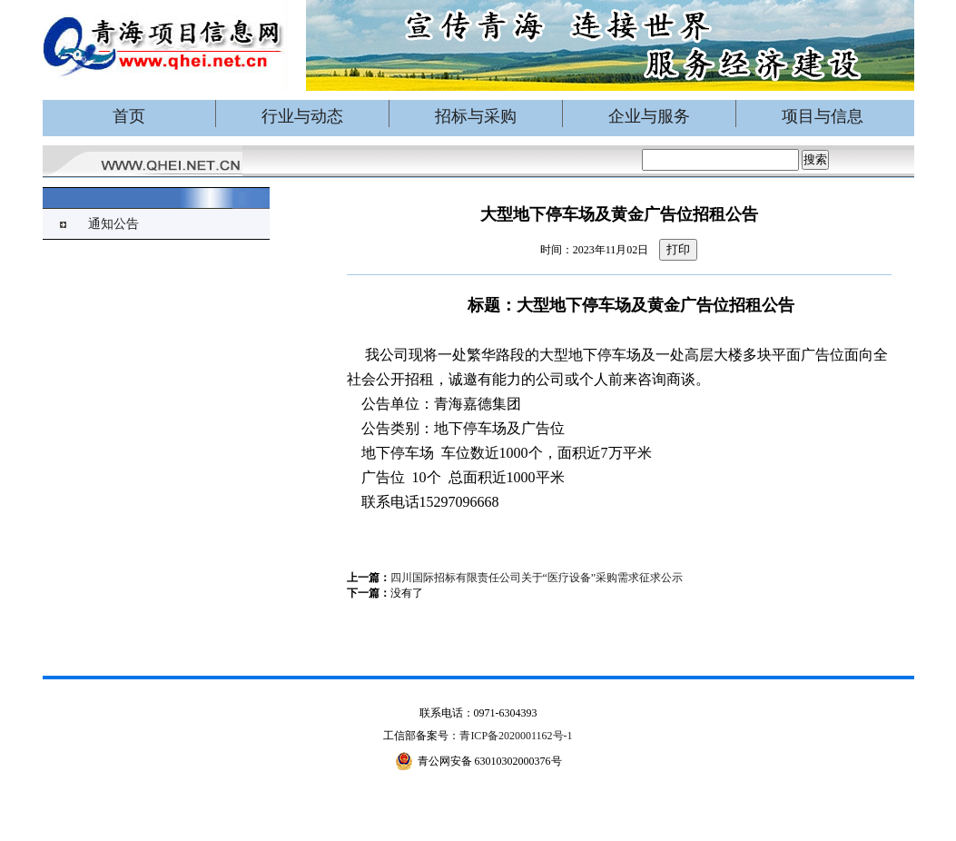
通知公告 (113, 224)
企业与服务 (649, 116)
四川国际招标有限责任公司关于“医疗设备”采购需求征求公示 (537, 577)
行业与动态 (302, 116)
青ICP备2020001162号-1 (515, 735)
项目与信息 (822, 116)
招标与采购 (476, 116)
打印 (678, 249)
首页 (129, 116)
